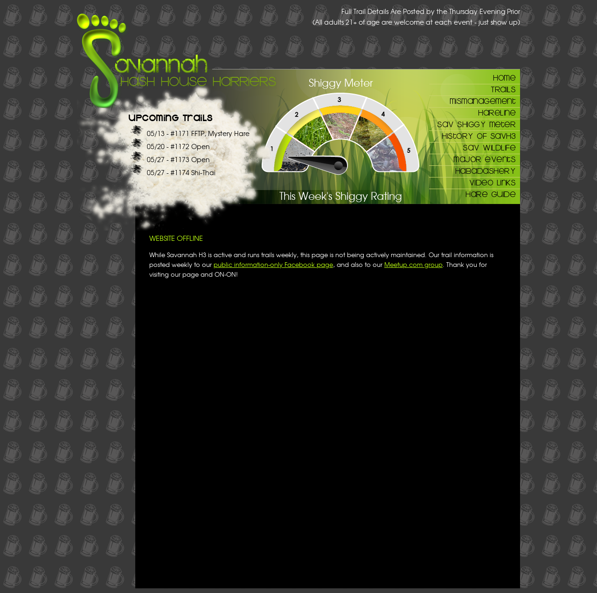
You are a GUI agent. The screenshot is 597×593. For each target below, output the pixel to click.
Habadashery (485, 170)
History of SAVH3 (478, 135)
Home (504, 77)
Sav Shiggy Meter (476, 124)
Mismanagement (483, 100)
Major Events (484, 159)
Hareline (496, 112)
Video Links (492, 182)
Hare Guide (490, 193)
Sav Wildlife (489, 147)
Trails (503, 89)
